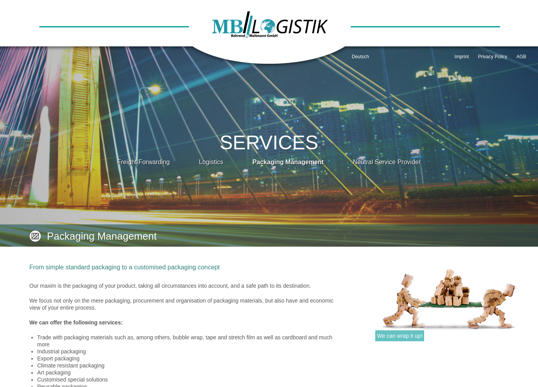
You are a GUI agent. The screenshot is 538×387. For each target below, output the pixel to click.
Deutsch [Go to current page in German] (360, 56)
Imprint (462, 56)
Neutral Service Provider (387, 162)
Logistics (211, 162)
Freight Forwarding (143, 162)
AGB (521, 56)
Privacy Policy (492, 56)
